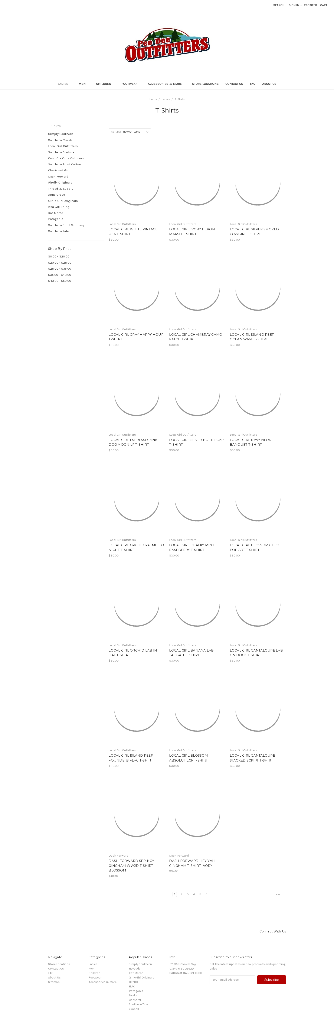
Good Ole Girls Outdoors (66, 158)
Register (310, 5)
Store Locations (205, 84)
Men (84, 84)
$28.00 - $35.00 (59, 268)
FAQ (252, 84)
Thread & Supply (60, 189)
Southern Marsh (60, 140)
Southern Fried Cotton (64, 164)
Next (280, 894)
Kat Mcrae (55, 213)
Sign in (294, 5)
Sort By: (116, 131)
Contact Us (234, 84)
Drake (133, 995)
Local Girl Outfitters (63, 146)
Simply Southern (60, 134)
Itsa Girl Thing (59, 207)
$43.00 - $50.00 (59, 281)
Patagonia (55, 219)
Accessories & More (166, 84)
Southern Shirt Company (66, 225)
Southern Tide (58, 231)
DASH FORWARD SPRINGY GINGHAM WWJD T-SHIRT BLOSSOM (131, 865)
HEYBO (133, 982)
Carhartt (135, 1000)
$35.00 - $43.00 (59, 275)
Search (278, 5)
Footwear (131, 84)
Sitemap (54, 982)
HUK (132, 986)
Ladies (65, 84)
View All (134, 1009)
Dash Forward (58, 176)
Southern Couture (61, 152)
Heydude (134, 968)
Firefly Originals (60, 182)
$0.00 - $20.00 (58, 256)
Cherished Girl (59, 170)
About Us (269, 84)
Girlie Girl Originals (63, 201)
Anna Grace (56, 195)
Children (105, 84)
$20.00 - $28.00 (59, 262)
